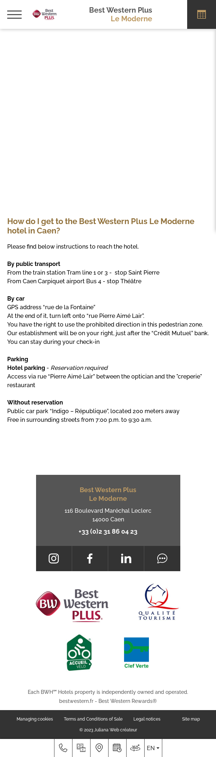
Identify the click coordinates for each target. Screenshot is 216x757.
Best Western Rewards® (127, 701)
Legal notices (146, 719)
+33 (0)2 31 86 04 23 (108, 531)
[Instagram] (54, 558)
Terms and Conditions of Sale (93, 719)
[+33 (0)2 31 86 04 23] (63, 748)
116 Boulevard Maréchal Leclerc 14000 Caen (108, 515)
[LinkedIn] (126, 558)
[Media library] (81, 748)
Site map (191, 719)
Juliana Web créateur (115, 729)
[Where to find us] (99, 748)
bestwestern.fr (76, 701)
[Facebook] (90, 558)
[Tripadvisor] (162, 558)
